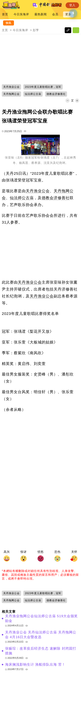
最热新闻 (40, 14)
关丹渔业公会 (38, 191)
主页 (5, 30)
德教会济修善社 (56, 198)
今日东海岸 (21, 14)
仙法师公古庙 (22, 198)
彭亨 (36, 30)
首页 (5, 14)
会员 (55, 14)
